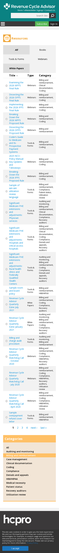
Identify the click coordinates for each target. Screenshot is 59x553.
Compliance (12, 471)
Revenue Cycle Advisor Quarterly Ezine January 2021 (16, 323)
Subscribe (42, 23)
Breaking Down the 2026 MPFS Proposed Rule (16, 119)
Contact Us (50, 10)
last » (43, 427)
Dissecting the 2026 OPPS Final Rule (16, 97)
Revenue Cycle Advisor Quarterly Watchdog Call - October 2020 (16, 356)
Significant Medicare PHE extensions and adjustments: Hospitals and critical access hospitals (16, 238)
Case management (16, 459)
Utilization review (16, 494)
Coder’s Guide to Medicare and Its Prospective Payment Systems (16, 144)
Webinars (42, 59)
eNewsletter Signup (33, 10)
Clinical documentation (19, 463)
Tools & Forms (16, 59)
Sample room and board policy (16, 290)
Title (13, 75)
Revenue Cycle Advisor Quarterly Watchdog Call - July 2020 (16, 378)
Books (42, 49)
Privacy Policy (32, 543)
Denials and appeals (17, 474)
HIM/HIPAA (12, 478)
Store (20, 10)
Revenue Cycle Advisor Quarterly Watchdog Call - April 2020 (16, 400)
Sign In (53, 23)
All (16, 49)
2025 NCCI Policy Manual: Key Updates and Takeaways (16, 161)
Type (30, 75)
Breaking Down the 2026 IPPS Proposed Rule (16, 176)
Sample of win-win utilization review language (14, 191)
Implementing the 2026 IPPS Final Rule (16, 107)
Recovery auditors (16, 490)
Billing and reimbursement (21, 455)
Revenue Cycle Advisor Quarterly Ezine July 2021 (16, 304)
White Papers (16, 68)
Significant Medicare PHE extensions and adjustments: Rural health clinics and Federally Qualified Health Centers (16, 269)
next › (34, 427)
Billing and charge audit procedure (15, 340)
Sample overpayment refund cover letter (16, 417)
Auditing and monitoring (20, 451)
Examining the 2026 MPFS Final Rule (16, 85)
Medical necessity (16, 482)
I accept (15, 548)
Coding (10, 467)
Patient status (14, 486)
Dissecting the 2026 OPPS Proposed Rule (16, 130)
